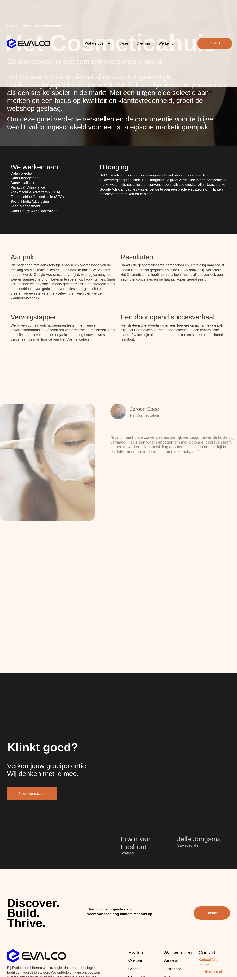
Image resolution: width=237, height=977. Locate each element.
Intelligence (172, 969)
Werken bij (167, 33)
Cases (124, 33)
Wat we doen (98, 33)
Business (170, 960)
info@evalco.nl (210, 972)
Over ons (143, 33)
